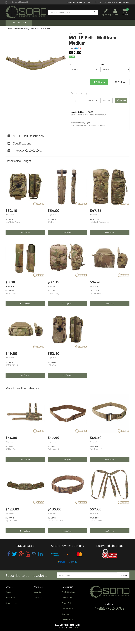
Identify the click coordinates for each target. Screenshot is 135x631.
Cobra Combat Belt (55, 520)
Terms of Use (67, 597)
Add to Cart (100, 82)
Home (10, 28)
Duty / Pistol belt (31, 28)
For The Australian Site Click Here (116, 2)
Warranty (65, 614)
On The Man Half (97, 293)
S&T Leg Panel (11, 449)
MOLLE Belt (45, 28)
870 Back (51, 221)
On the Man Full (12, 364)
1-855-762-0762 (18, 2)
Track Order (10, 597)
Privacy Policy (67, 603)
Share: (76, 48)
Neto (76, 627)
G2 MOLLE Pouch (13, 293)
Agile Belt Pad (11, 520)
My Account (10, 592)
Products (18, 22)
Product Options (94, 2)
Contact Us (81, 2)
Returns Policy (67, 608)
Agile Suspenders (97, 520)
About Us (71, 2)
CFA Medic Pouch (13, 221)
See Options (25, 232)
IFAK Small (52, 364)
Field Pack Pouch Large (99, 221)
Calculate (121, 100)
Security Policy (67, 619)
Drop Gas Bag (53, 293)
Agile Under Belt (54, 449)
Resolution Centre (13, 603)
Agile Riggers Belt (97, 449)
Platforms (19, 28)
